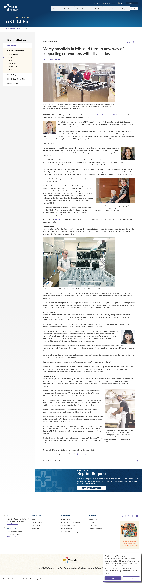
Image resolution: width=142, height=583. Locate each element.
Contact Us (36, 528)
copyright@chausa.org (78, 454)
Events (91, 522)
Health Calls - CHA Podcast (70, 522)
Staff (10, 69)
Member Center (95, 519)
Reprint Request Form (91, 488)
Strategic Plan (37, 525)
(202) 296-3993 (12, 524)
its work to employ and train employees (111, 115)
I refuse (131, 578)
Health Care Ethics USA (16, 79)
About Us (35, 519)
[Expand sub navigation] (30, 51)
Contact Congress (95, 528)
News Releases (65, 519)
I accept (113, 578)
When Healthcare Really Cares (71, 532)
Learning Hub (93, 525)
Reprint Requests (13, 83)
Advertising (12, 63)
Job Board (92, 532)
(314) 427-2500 (12, 536)
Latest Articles (13, 54)
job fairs (58, 219)
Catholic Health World (13, 28)
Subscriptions (12, 66)
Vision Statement (38, 522)
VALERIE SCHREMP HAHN (52, 59)
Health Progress (13, 75)
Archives (11, 57)
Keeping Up (12, 60)
